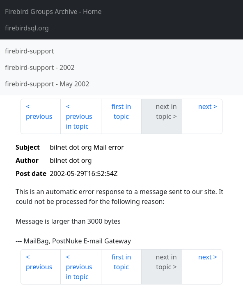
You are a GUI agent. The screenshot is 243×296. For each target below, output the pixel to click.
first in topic (121, 111)
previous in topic (79, 121)
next (205, 106)
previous (39, 116)
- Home (53, 11)
